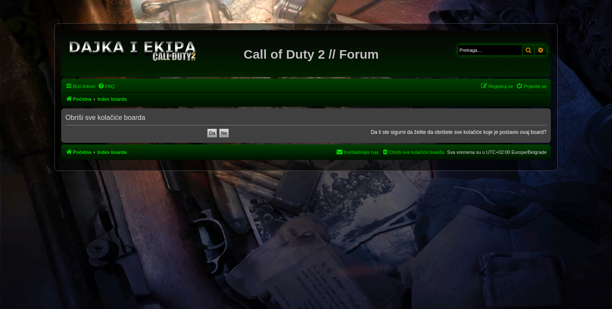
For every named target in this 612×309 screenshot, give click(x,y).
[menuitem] (106, 86)
